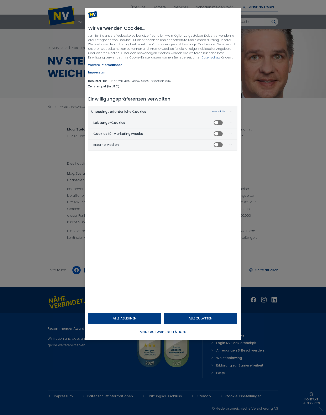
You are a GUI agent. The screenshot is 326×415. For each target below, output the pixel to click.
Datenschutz (210, 57)
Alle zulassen (200, 318)
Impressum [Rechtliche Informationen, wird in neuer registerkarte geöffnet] (96, 72)
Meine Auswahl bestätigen (163, 331)
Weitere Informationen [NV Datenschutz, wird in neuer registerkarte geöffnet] (105, 65)
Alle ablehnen (124, 318)
